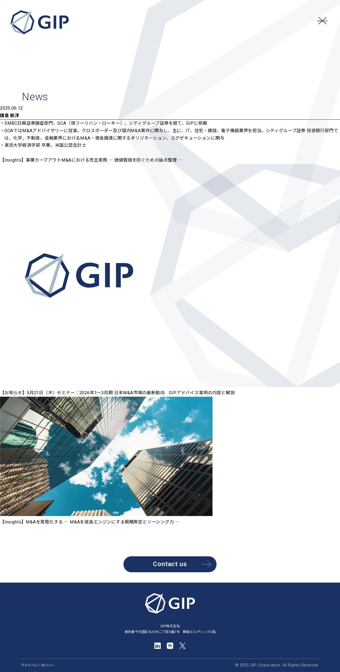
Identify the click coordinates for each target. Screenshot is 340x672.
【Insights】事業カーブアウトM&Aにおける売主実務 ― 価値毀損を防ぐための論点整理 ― (92, 160)
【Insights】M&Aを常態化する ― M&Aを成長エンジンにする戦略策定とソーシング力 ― (90, 521)
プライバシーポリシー (38, 665)
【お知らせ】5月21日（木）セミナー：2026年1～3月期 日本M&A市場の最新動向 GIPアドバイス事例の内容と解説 (117, 392)
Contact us (182, 564)
